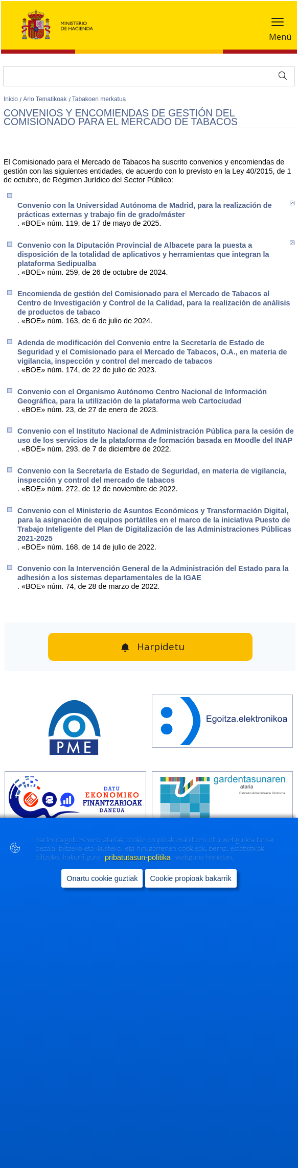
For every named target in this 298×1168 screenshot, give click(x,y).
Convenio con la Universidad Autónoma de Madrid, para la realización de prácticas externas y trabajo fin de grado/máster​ (155, 210)
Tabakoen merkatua (99, 99)
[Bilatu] (149, 76)
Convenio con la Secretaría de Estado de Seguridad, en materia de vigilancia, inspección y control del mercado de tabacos (152, 475)
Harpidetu (161, 646)
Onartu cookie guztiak (101, 878)
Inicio (11, 99)
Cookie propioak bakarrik (191, 878)
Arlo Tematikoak (45, 99)
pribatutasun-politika (139, 857)
